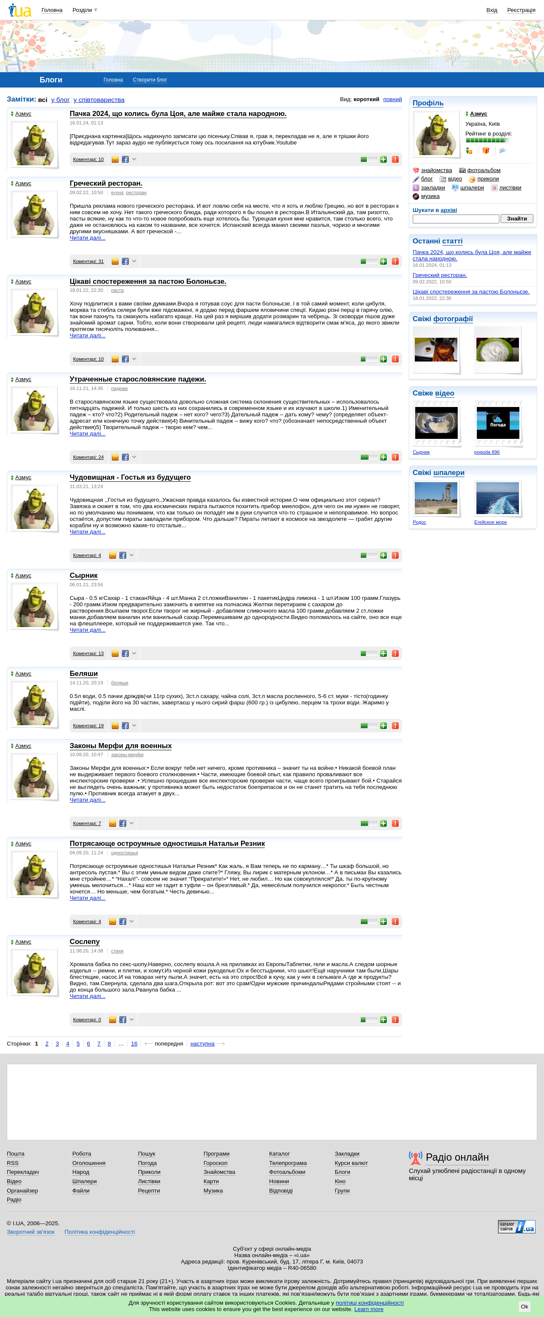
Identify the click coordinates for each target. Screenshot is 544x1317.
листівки (506, 187)
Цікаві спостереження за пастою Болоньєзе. (471, 291)
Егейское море (490, 522)
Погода (147, 1163)
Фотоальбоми (287, 1172)
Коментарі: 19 (88, 725)
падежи (119, 388)
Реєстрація (521, 10)
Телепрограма (288, 1163)
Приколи (149, 1172)
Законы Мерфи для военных (121, 746)
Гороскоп (215, 1163)
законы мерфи (127, 754)
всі (43, 99)
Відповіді (281, 1190)
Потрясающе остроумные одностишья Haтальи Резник (167, 843)
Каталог (279, 1153)
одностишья (124, 852)
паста (117, 290)
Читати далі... (87, 238)
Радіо (14, 1199)
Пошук (147, 1153)
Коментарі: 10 (88, 159)
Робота (81, 1153)
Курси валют (351, 1163)
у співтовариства (99, 99)
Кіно (340, 1181)
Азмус (21, 113)
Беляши (84, 674)
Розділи (82, 10)
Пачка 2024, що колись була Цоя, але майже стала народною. (178, 114)
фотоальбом (480, 170)
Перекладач (23, 1172)
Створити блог (150, 80)
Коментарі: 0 (87, 1019)
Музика (213, 1190)
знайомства (432, 170)
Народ (80, 1172)
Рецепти (149, 1190)
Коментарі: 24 (88, 457)
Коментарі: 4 (87, 555)
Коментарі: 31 (88, 261)
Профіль (428, 103)
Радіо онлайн (457, 1157)
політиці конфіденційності (370, 1303)
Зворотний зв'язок (30, 1232)
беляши (119, 682)
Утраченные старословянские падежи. (138, 379)
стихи (117, 950)
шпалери (468, 187)
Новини (279, 1181)
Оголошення (88, 1163)
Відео (14, 1181)
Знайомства (219, 1172)
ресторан (136, 192)
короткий (367, 99)
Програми (217, 1153)
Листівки (149, 1181)
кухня (117, 192)
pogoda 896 (487, 452)
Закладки (347, 1153)
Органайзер (22, 1190)
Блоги (343, 1172)
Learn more (369, 1309)
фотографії (453, 319)
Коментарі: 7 (87, 823)
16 (134, 1043)
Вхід (492, 10)
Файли (81, 1190)
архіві (449, 210)
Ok (524, 1306)
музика (426, 196)
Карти (211, 1181)
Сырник (421, 452)
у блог (60, 99)
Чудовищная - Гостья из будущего (130, 477)
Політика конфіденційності (100, 1232)
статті (452, 241)
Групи (342, 1190)
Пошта (15, 1153)
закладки (429, 187)
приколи (484, 178)
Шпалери (84, 1181)
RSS (13, 1163)
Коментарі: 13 (88, 653)
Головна (52, 10)
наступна (202, 1043)
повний (392, 99)
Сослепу (85, 942)
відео (450, 178)
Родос (419, 522)
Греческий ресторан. (440, 275)
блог (423, 178)
